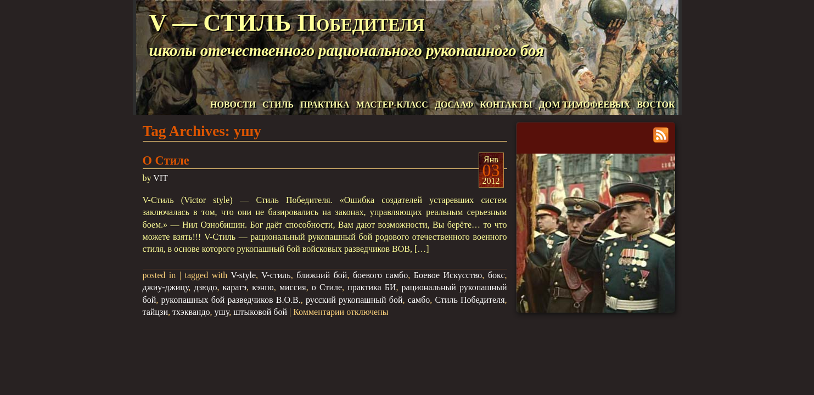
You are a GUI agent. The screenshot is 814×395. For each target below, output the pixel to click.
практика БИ (371, 287)
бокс (496, 275)
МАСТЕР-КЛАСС (392, 104)
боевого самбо (380, 275)
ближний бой (321, 275)
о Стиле (327, 287)
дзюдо (205, 287)
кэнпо (263, 287)
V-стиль (275, 275)
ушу (222, 312)
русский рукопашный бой (354, 299)
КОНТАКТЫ (506, 104)
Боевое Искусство (448, 275)
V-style (243, 275)
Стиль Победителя (470, 299)
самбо (419, 299)
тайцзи (156, 312)
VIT (160, 178)
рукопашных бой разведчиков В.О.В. (230, 299)
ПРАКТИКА (325, 104)
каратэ (235, 287)
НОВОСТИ (233, 104)
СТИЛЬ (278, 104)
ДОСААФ (454, 104)
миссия (292, 287)
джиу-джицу (166, 287)
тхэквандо (191, 312)
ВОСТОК (656, 104)
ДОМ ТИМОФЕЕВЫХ (584, 104)
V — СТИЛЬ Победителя (287, 22)
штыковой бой (260, 312)
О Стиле (166, 160)
